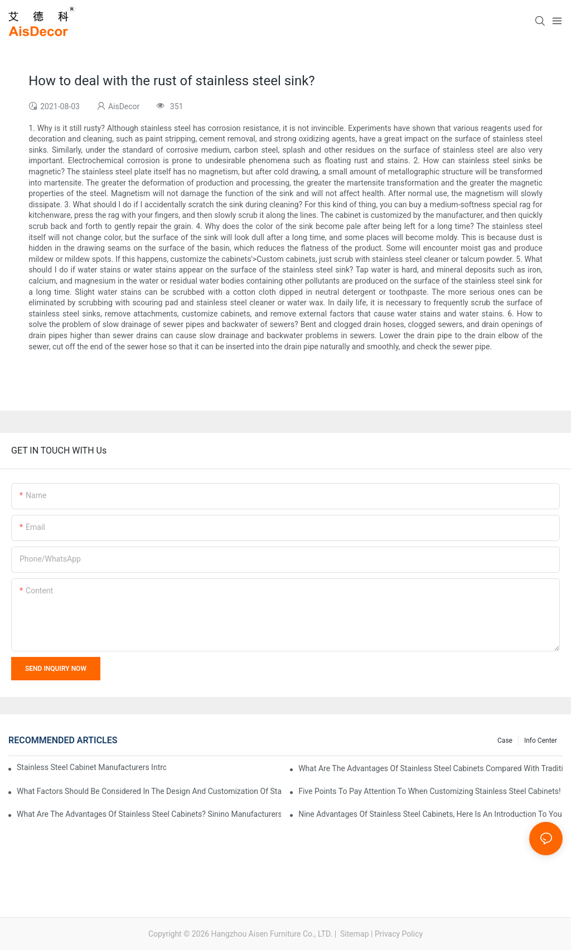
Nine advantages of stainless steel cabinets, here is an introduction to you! (430, 814)
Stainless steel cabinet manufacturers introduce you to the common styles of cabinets (91, 767)
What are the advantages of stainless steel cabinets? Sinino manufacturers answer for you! (149, 814)
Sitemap (353, 933)
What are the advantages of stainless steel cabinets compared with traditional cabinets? (430, 768)
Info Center (540, 740)
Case (504, 740)
